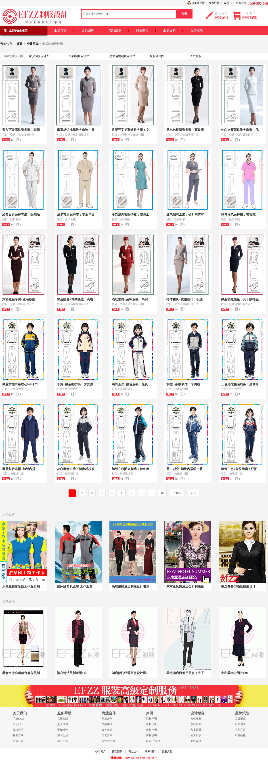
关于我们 (18, 724)
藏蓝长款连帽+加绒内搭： (20, 469)
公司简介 (100, 751)
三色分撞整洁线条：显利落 (240, 384)
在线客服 (62, 718)
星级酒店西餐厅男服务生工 (185, 673)
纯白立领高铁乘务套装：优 (240, 130)
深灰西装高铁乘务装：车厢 (21, 130)
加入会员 (62, 735)
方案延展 (196, 729)
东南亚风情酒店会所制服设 (185, 586)
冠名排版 (196, 735)
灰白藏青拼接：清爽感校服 (75, 469)
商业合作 (107, 718)
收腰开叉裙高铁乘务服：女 (130, 130)
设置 (226, 2)
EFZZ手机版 (153, 740)
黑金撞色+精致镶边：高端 (75, 299)
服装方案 (60, 30)
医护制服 (195, 56)
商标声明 (151, 718)
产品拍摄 (240, 735)
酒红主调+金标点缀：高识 (130, 299)
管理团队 (117, 751)
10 (162, 493)
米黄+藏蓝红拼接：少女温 (75, 384)
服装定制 (197, 30)
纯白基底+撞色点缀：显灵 (130, 384)
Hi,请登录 (199, 2)
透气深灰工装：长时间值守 (185, 214)
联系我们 (150, 751)
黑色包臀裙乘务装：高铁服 (185, 130)
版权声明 (18, 729)
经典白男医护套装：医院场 (21, 214)
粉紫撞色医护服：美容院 (238, 214)
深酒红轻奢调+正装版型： (20, 299)
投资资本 (107, 735)
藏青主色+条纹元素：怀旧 (239, 469)
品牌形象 (240, 718)
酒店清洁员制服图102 (72, 673)
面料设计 (196, 740)
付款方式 (18, 740)
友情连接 (107, 724)
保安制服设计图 (39, 56)
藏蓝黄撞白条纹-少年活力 (20, 384)
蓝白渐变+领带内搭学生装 (184, 469)
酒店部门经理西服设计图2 (130, 673)
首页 (19, 43)
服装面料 (169, 30)
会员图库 (88, 30)
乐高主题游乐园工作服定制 (21, 586)
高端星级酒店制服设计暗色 (130, 586)
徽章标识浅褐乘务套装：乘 (75, 130)
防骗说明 (151, 735)
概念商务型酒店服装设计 (238, 586)
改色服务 (196, 718)
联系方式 (18, 735)
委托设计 (62, 729)
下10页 (177, 493)
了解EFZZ (19, 718)
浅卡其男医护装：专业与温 (75, 214)
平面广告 (240, 729)
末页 (194, 493)
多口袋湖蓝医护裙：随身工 (130, 214)
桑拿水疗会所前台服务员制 (21, 673)
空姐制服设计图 (79, 56)
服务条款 (107, 729)
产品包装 (240, 724)
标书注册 (62, 740)
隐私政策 (151, 724)
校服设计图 (157, 56)
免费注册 (214, 2)
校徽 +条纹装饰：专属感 (183, 384)
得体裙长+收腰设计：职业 (184, 299)
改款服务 (196, 724)
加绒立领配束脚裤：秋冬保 (130, 469)
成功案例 (115, 30)
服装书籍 (142, 30)
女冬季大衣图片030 (234, 673)
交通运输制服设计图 (122, 56)
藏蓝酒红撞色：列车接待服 (240, 299)
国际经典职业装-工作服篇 (74, 586)
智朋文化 (167, 751)
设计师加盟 (108, 740)
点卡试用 (62, 724)
